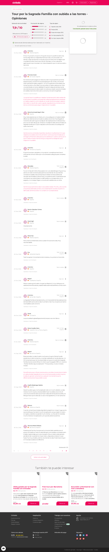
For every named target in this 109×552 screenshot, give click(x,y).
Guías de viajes (37, 522)
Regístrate (93, 2)
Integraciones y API (60, 524)
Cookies (96, 549)
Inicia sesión (83, 2)
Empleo (57, 528)
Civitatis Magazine (38, 520)
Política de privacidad (88, 549)
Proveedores (58, 518)
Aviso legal (79, 549)
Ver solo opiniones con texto (23, 45)
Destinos (35, 518)
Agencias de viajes (60, 522)
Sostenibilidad (15, 522)
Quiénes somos (15, 518)
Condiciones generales (69, 549)
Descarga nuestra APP (40, 532)
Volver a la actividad (17, 9)
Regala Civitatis (15, 524)
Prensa (13, 520)
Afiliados (57, 520)
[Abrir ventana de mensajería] (3, 548)
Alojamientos (58, 526)
